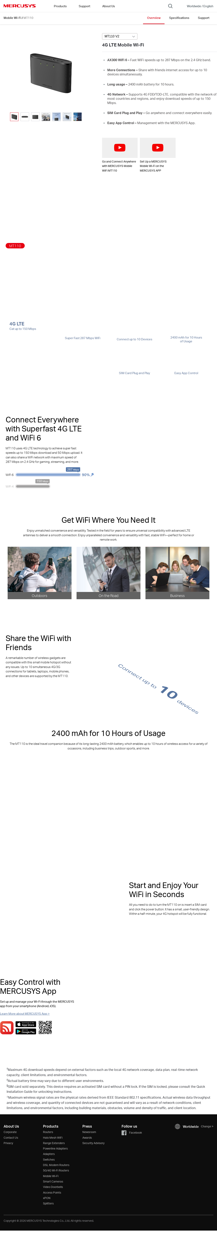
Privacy (8, 1143)
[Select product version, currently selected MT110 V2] (119, 36)
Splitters (48, 1203)
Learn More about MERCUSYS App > (25, 1014)
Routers (48, 1132)
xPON (46, 1198)
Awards (87, 1137)
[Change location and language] (197, 6)
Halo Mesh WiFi (52, 1137)
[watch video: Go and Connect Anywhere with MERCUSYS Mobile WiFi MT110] (120, 148)
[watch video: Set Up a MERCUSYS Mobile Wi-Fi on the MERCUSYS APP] (157, 148)
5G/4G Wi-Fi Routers (56, 1170)
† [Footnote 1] (7, 1068)
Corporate (10, 1132)
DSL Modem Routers (56, 1165)
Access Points (52, 1192)
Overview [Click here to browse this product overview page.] (154, 18)
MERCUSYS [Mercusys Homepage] (20, 5)
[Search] (170, 6)
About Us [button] (108, 6)
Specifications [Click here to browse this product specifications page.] (179, 18)
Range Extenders (54, 1143)
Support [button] (84, 6)
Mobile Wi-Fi (12, 18)
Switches (49, 1159)
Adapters (49, 1154)
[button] (87, 116)
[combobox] (119, 36)
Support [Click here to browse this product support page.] (203, 18)
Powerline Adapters (55, 1148)
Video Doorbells (53, 1187)
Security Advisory (93, 1143)
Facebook (132, 1132)
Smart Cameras (53, 1181)
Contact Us (11, 1137)
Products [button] (60, 6)
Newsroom (89, 1132)
